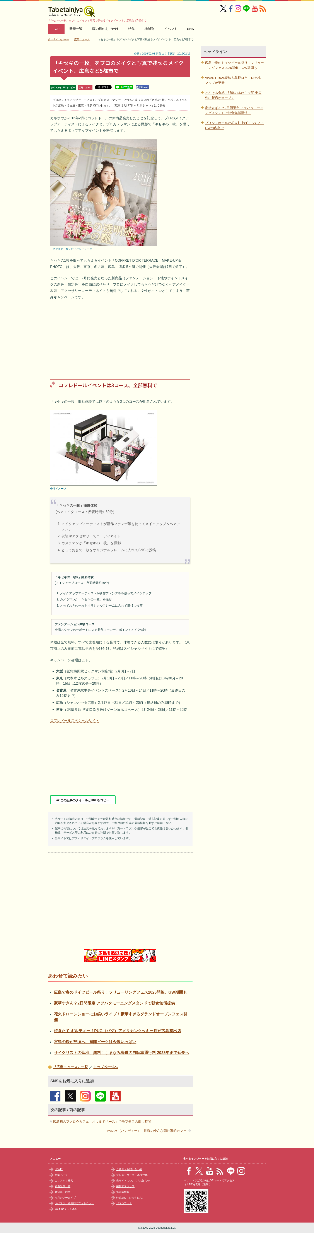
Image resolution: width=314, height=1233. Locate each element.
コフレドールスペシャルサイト (74, 720)
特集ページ (61, 1175)
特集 (131, 29)
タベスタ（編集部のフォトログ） (74, 1203)
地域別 (149, 29)
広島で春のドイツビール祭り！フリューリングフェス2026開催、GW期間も (120, 992)
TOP (56, 29)
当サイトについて (126, 1180)
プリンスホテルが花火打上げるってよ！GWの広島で (234, 125)
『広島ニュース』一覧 (70, 1067)
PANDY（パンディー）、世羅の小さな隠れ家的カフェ (147, 1130)
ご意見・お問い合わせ (129, 1169)
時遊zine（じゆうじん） (130, 1197)
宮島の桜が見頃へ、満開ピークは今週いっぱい (95, 1042)
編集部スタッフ (125, 1186)
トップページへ (105, 1067)
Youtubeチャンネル (66, 1209)
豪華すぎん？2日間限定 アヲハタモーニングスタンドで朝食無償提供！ (116, 1003)
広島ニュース (85, 87)
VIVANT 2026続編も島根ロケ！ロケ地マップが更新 (233, 80)
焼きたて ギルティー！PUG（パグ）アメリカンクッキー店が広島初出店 (117, 1031)
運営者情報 (122, 1192)
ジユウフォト (124, 1203)
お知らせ (144, 1180)
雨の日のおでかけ (105, 29)
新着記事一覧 (62, 1186)
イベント (170, 29)
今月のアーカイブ (65, 1197)
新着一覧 (75, 29)
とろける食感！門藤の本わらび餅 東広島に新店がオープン (233, 95)
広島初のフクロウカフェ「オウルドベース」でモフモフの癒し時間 (102, 1121)
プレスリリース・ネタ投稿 (132, 1175)
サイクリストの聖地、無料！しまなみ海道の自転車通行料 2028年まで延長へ (121, 1053)
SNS (190, 29)
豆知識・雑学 (62, 1192)
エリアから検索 (64, 1180)
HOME (59, 1169)
